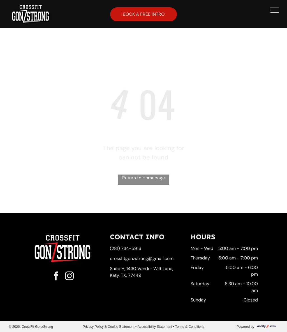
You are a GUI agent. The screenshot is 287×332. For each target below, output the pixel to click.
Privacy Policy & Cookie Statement (109, 327)
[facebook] (56, 277)
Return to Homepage (143, 178)
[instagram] (69, 277)
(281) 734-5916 (125, 248)
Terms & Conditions (189, 327)
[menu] (274, 10)
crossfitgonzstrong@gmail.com (141, 258)
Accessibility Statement (155, 327)
